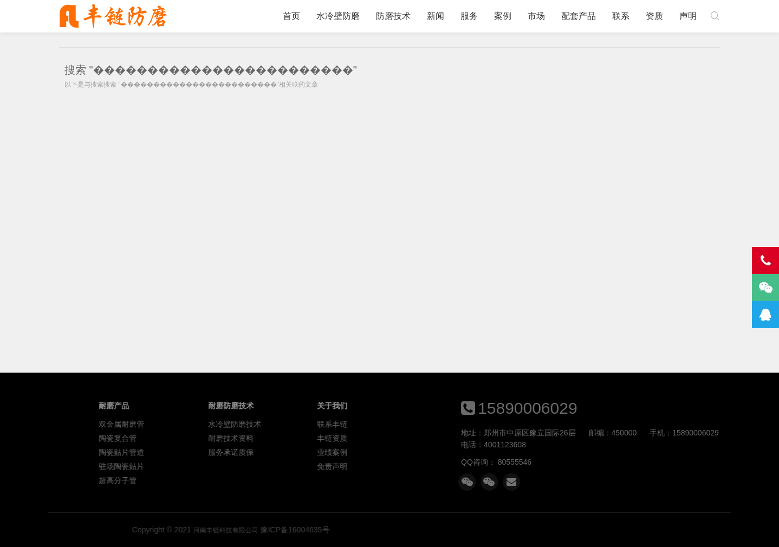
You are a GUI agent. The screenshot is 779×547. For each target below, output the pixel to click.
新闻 (435, 16)
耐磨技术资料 (356, 438)
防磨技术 (393, 16)
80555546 (612, 462)
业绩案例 (458, 452)
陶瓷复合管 (243, 438)
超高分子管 (243, 480)
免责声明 (458, 466)
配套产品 (578, 16)
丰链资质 (458, 438)
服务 (469, 16)
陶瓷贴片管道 (247, 452)
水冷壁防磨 (338, 16)
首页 (291, 16)
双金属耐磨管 (247, 424)
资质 (654, 16)
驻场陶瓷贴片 (247, 466)
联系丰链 (458, 424)
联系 (620, 16)
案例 (502, 16)
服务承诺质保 (356, 452)
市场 (536, 16)
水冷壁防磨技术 (360, 424)
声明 (688, 16)
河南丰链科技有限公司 (113, 16)
